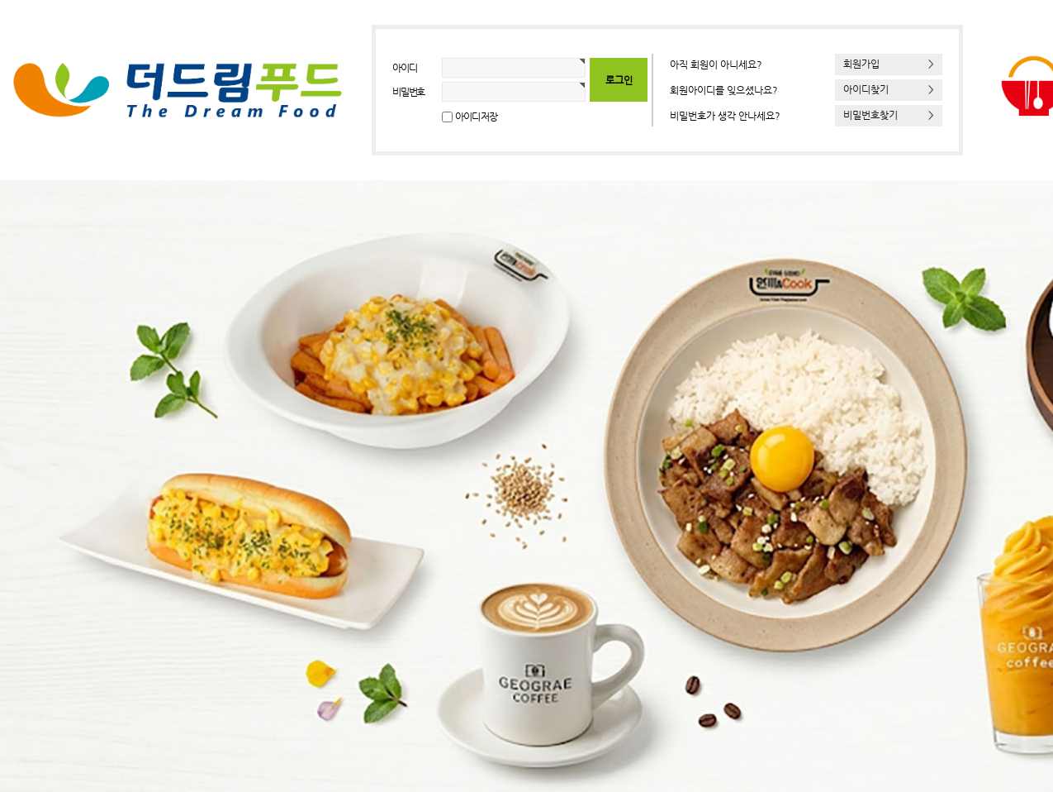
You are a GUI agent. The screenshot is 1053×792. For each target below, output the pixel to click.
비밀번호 (408, 92)
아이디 (404, 68)
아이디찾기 (888, 89)
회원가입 (888, 63)
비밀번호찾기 (888, 115)
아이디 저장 (476, 116)
